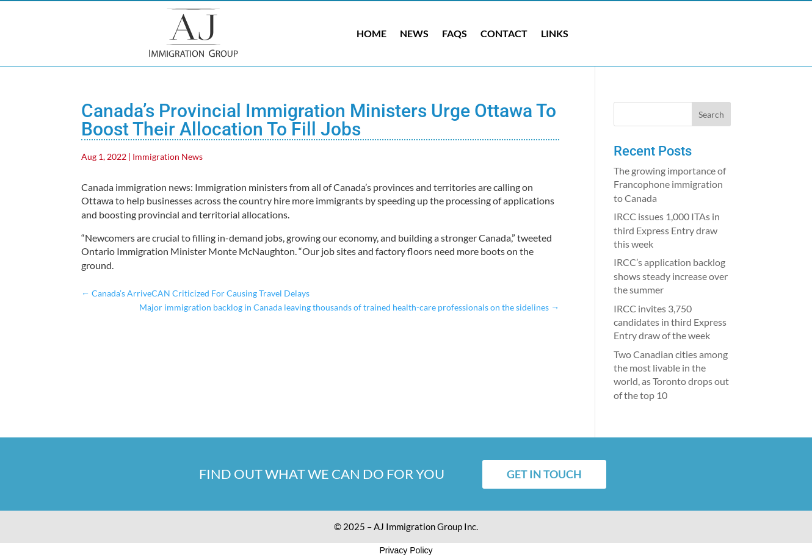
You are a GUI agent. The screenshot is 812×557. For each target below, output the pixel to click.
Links (554, 33)
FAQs (454, 33)
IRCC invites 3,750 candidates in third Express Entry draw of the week (670, 322)
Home (371, 33)
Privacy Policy (405, 550)
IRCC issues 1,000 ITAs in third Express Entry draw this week (667, 230)
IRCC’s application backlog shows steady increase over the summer (671, 275)
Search (711, 114)
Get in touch (544, 474)
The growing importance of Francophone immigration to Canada (670, 184)
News (414, 33)
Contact (503, 33)
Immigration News (167, 156)
